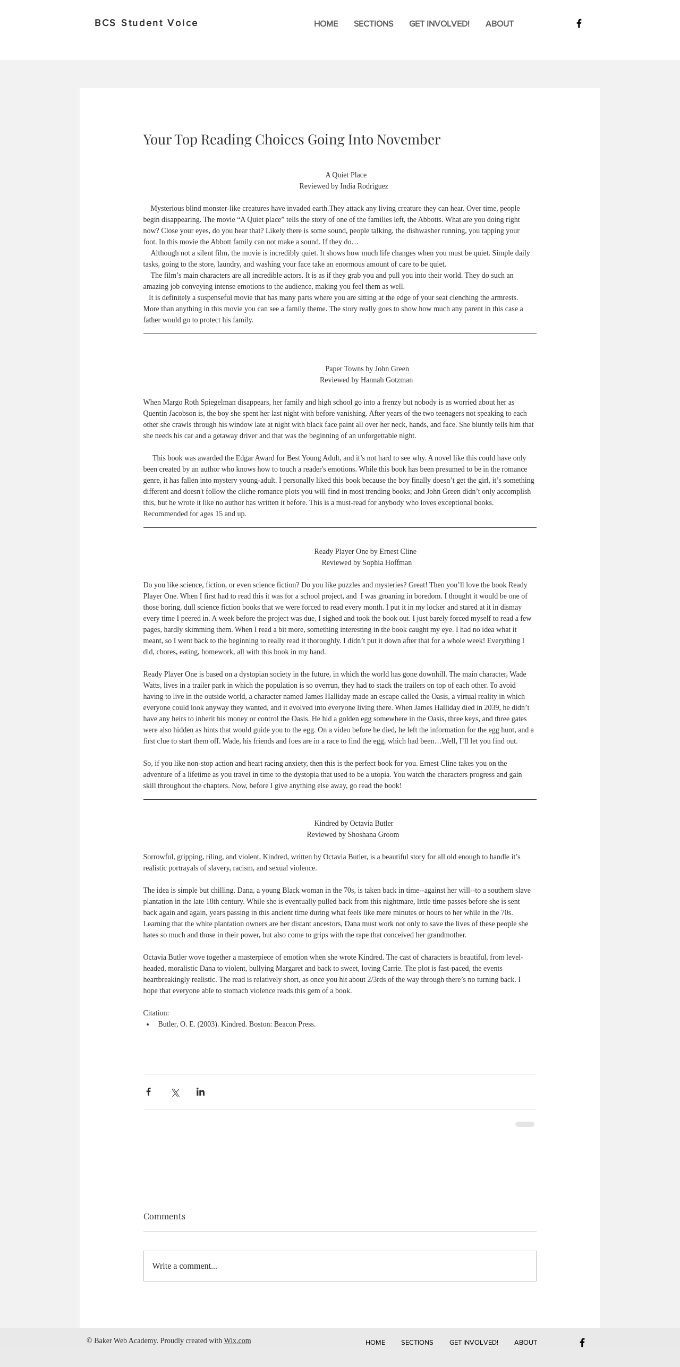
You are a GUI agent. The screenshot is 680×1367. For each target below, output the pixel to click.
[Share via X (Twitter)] (174, 1092)
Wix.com (237, 1341)
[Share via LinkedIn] (201, 1092)
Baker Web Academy (125, 1341)
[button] (373, 24)
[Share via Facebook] (148, 1092)
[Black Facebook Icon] (579, 23)
